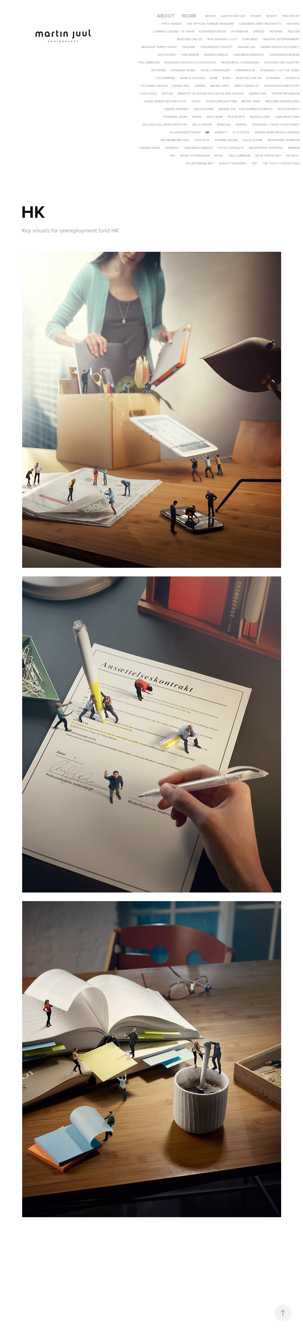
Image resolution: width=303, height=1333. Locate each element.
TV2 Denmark (165, 78)
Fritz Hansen (171, 24)
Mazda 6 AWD (260, 117)
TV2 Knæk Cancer (153, 86)
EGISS (227, 78)
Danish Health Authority (280, 47)
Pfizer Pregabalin (286, 93)
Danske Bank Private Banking (277, 132)
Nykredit (172, 148)
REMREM (294, 148)
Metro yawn (250, 101)
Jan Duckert (167, 55)
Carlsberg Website (198, 148)
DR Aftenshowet (268, 155)
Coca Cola (148, 93)
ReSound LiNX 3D (189, 39)
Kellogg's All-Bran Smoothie (164, 124)
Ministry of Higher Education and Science (211, 93)
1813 (172, 155)
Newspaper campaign (283, 140)
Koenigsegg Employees (282, 86)
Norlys (210, 16)
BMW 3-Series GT (247, 86)
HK (207, 132)
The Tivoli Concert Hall (281, 163)
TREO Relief (291, 16)
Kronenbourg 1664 (175, 140)
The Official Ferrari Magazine (210, 24)
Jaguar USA (246, 47)
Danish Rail (181, 86)
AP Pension (239, 31)
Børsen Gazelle (216, 55)
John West (250, 39)
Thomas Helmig (226, 140)
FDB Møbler (190, 55)
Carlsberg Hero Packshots (260, 24)
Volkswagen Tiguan (185, 132)
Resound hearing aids (282, 101)
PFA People (236, 117)
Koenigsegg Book (212, 31)
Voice (195, 101)
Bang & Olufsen (192, 78)
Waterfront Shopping (266, 148)
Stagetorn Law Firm (221, 101)
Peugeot (293, 155)
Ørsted (258, 31)
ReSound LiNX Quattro (282, 62)
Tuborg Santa (149, 148)
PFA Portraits (289, 109)
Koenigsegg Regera (285, 55)
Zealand (188, 47)
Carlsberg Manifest (248, 55)
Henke (196, 117)
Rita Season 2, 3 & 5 (222, 39)
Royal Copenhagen (215, 70)
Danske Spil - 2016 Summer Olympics (245, 109)
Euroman (273, 78)
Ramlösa (223, 124)
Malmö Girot (220, 86)
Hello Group (202, 124)
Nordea (241, 124)
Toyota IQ (201, 140)
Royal (218, 155)
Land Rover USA (233, 16)
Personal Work (175, 117)
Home (213, 78)
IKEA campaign (239, 155)
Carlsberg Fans (287, 117)
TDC (254, 163)
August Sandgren (233, 163)
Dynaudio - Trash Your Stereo (276, 124)
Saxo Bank (214, 117)
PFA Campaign (148, 62)
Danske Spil (258, 93)
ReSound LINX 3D (248, 78)
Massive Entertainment (281, 39)
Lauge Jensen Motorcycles (165, 101)
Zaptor (167, 93)
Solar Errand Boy (200, 163)
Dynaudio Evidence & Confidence (190, 62)
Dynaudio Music (183, 70)
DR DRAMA (158, 70)
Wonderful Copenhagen (240, 62)
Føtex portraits (231, 148)
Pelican (294, 31)
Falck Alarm (252, 140)
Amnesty (221, 132)
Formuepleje (245, 70)
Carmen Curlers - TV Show (173, 31)
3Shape (255, 16)
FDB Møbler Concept (217, 47)
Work (189, 15)
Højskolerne (203, 109)
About (165, 15)
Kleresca (292, 78)
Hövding (293, 24)
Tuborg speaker (175, 109)
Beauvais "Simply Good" (159, 47)
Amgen (200, 86)
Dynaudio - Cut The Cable (280, 70)
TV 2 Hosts (241, 132)
